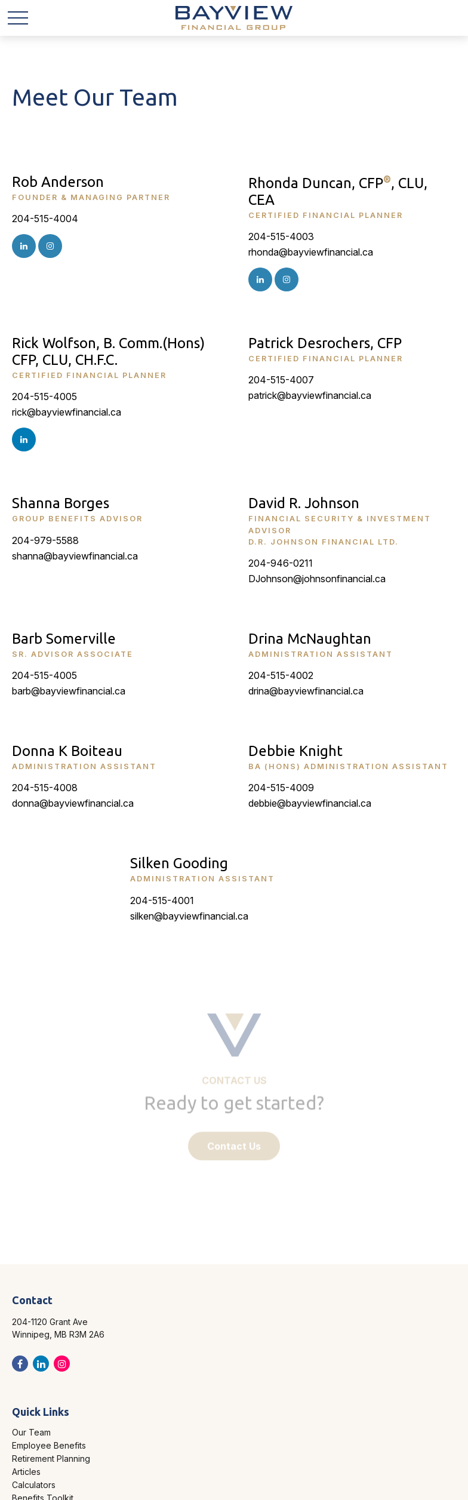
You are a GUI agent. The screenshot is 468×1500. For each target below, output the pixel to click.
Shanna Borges (60, 503)
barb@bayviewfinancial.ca (68, 691)
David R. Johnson (303, 503)
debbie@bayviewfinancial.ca (309, 803)
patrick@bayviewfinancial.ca (309, 395)
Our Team (31, 1432)
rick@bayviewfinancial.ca (66, 412)
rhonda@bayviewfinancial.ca (310, 252)
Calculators (34, 1485)
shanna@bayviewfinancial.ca (75, 556)
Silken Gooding (179, 863)
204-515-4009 (281, 788)
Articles (26, 1472)
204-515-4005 (44, 396)
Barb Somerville (64, 639)
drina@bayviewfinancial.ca (306, 691)
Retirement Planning (51, 1458)
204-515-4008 (45, 788)
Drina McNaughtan (309, 639)
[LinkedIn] (24, 439)
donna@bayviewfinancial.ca (73, 803)
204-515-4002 (280, 675)
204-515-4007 (281, 380)
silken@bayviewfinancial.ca (189, 916)
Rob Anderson (58, 182)
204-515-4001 (162, 900)
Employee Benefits (49, 1445)
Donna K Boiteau (67, 751)
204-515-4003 (281, 236)
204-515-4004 (45, 219)
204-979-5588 (45, 540)
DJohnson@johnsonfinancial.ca (317, 579)
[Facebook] (20, 1363)
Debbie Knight (295, 751)
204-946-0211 (280, 563)
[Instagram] (24, 246)
